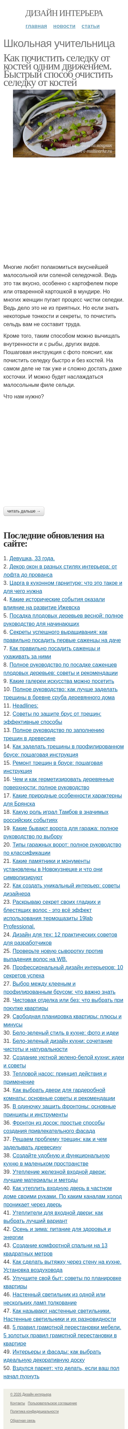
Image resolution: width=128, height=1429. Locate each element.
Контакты (17, 1403)
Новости (64, 26)
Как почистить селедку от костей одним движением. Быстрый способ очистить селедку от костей (57, 69)
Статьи (91, 26)
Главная (36, 26)
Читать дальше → (24, 511)
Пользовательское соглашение (52, 1403)
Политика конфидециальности (34, 1411)
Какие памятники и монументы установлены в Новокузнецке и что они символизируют (52, 869)
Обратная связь (22, 1421)
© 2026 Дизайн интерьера (30, 1394)
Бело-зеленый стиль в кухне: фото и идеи (66, 1033)
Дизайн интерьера (64, 13)
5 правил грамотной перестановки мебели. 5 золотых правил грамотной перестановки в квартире (62, 1335)
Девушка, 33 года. (32, 558)
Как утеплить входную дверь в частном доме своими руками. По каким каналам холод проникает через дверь (62, 1196)
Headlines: (26, 706)
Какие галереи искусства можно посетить (62, 681)
